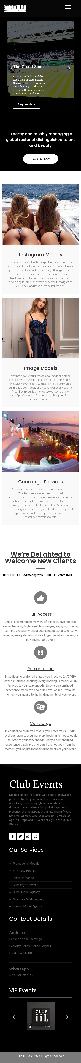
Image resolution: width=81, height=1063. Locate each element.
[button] (68, 7)
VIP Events (23, 990)
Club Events (36, 784)
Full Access (40, 614)
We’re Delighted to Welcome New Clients (40, 557)
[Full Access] (40, 597)
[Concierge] (40, 707)
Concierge (40, 723)
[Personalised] (40, 652)
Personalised (40, 669)
